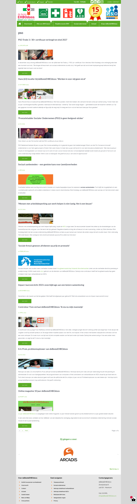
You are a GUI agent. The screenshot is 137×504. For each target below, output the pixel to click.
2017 (41, 271)
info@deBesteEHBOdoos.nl (107, 496)
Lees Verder (25, 73)
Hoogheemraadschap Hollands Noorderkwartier (72, 268)
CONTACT (116, 2)
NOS (64, 226)
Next (26, 430)
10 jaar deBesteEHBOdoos (26, 414)
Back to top (114, 469)
